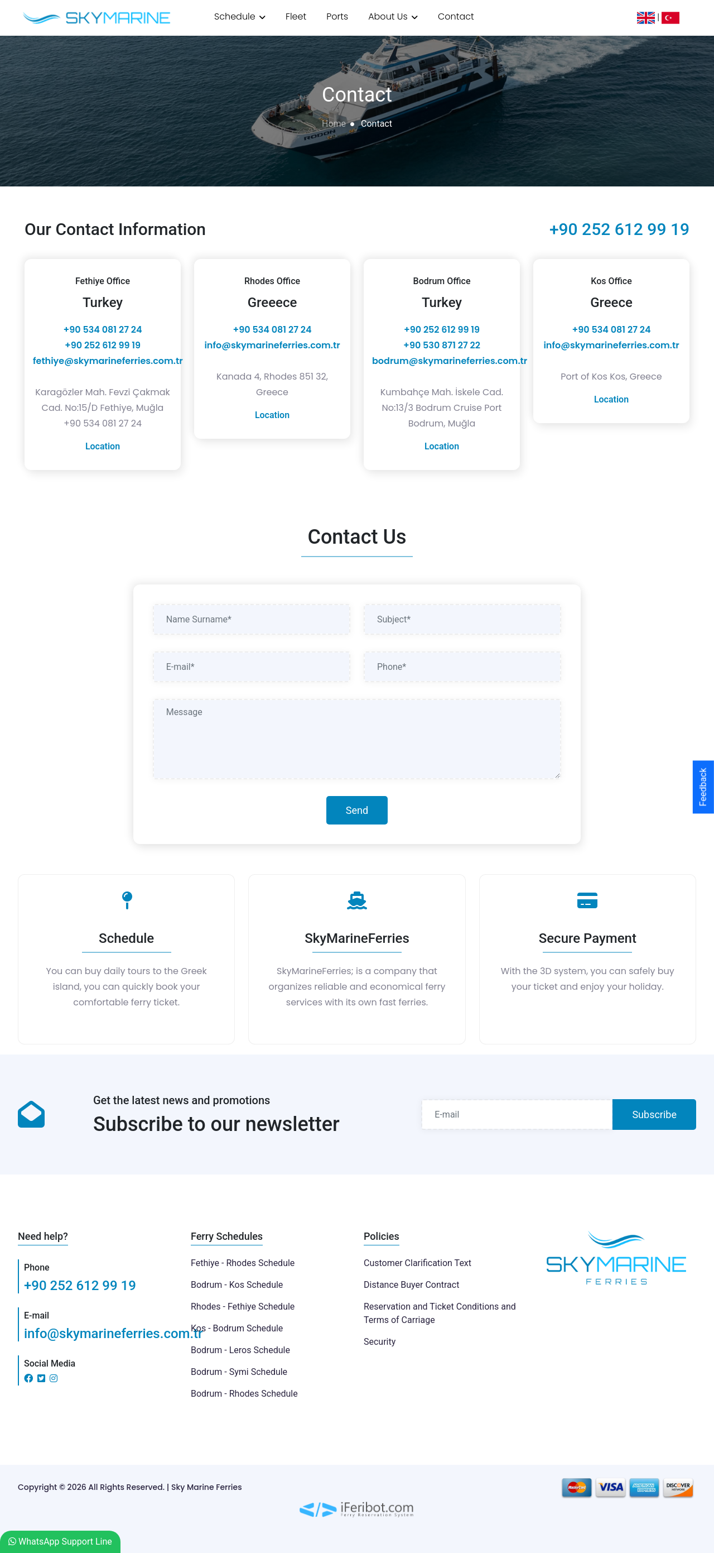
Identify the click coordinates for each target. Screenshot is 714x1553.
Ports (337, 16)
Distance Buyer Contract (411, 1284)
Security (379, 1341)
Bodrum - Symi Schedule (239, 1372)
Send (357, 810)
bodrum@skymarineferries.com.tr (449, 360)
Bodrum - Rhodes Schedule (244, 1393)
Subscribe (654, 1114)
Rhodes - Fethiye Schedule (243, 1306)
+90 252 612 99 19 (619, 229)
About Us (393, 16)
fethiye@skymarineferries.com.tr (108, 360)
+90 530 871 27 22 (441, 345)
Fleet (296, 16)
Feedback (703, 787)
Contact (456, 16)
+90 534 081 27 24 (103, 329)
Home (334, 123)
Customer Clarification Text (417, 1263)
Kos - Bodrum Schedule (237, 1328)
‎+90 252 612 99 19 (103, 345)
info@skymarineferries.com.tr (272, 345)
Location (102, 446)
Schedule (240, 16)
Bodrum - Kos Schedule (237, 1284)
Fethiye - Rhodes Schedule (243, 1263)
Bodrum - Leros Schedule (240, 1350)
